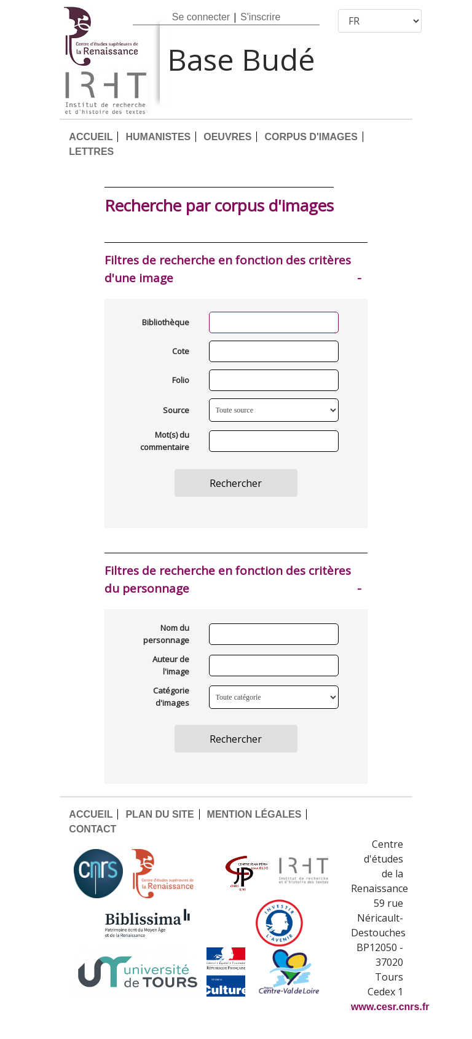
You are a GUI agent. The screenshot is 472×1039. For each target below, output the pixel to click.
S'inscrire (260, 17)
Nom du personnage (166, 634)
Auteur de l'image (170, 665)
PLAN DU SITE (159, 814)
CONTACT (92, 829)
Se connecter (201, 17)
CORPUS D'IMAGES (310, 137)
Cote (180, 351)
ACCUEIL (90, 137)
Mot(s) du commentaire (164, 440)
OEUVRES (227, 137)
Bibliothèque (165, 322)
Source (176, 410)
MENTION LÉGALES (254, 814)
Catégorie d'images (171, 696)
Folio (180, 379)
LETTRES (91, 151)
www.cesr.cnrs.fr (390, 1006)
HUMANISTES (158, 137)
